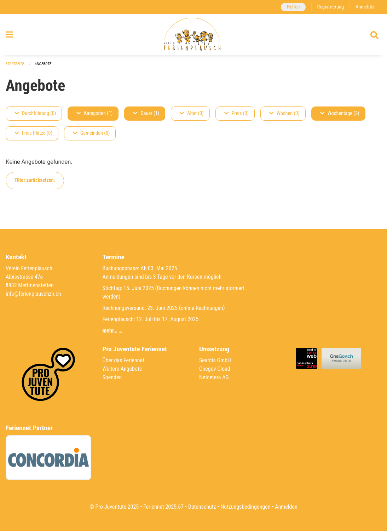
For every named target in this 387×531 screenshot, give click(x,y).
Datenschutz (202, 506)
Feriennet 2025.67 (163, 506)
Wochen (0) (284, 113)
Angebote (43, 64)
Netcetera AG (214, 377)
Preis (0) (236, 113)
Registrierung (330, 7)
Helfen (293, 7)
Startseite (15, 64)
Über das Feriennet (123, 360)
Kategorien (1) (94, 113)
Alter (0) (192, 113)
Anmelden (366, 7)
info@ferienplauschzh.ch (33, 293)
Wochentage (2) (339, 113)
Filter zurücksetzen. (35, 180)
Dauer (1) (146, 113)
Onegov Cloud (214, 368)
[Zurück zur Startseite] (193, 35)
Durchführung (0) (35, 113)
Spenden (112, 377)
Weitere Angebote (122, 368)
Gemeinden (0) (91, 133)
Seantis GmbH (215, 360)
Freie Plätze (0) (33, 133)
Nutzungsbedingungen (245, 506)
